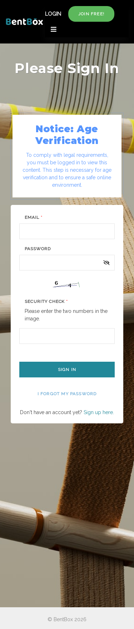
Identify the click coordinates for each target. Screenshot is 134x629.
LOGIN (53, 14)
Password (38, 248)
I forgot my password (67, 393)
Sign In (67, 369)
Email (34, 217)
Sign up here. (99, 412)
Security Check (46, 301)
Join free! (91, 13)
